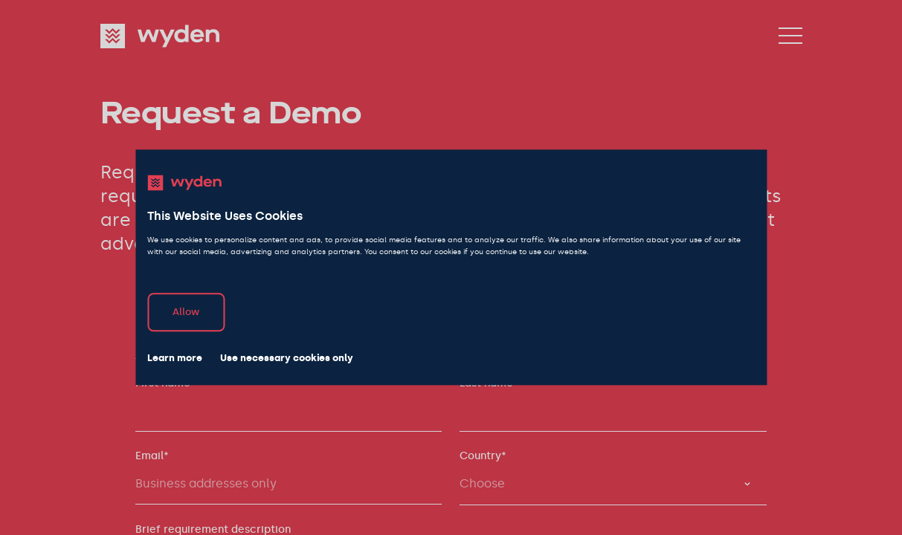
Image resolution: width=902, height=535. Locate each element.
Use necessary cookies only (286, 358)
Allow (186, 312)
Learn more (174, 358)
